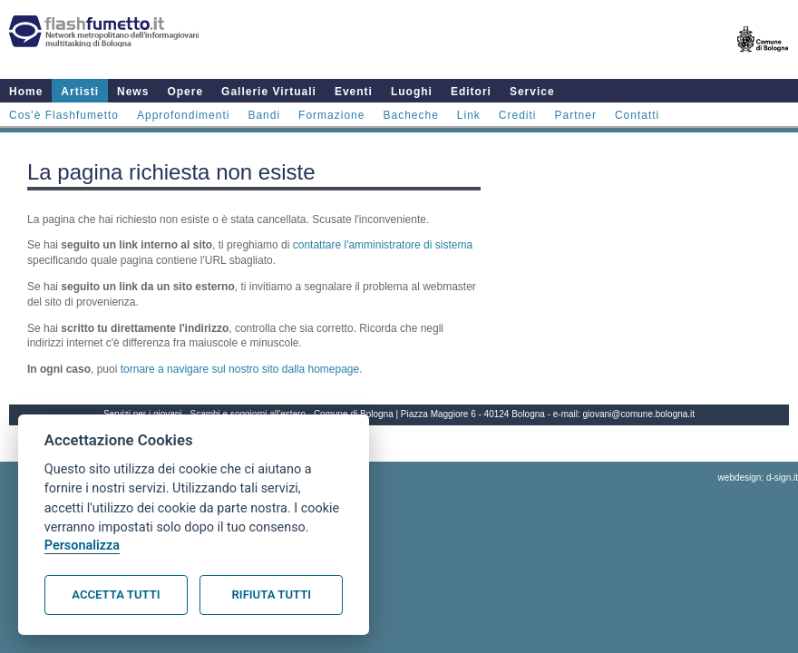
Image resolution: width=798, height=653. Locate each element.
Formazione (331, 115)
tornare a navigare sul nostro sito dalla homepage (240, 369)
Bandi (264, 115)
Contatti (637, 115)
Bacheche (410, 115)
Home (26, 91)
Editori (471, 91)
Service (532, 91)
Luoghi (412, 91)
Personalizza (82, 545)
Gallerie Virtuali (268, 91)
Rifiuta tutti (271, 594)
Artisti (80, 91)
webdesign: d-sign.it (758, 477)
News (133, 91)
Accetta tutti (116, 594)
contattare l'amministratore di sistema (382, 245)
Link (469, 115)
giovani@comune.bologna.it (639, 414)
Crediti (518, 115)
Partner (576, 115)
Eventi (354, 91)
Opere (185, 91)
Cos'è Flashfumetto (64, 115)
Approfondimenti (183, 115)
